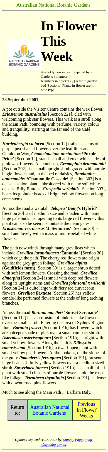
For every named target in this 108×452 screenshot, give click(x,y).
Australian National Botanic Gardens (49, 410)
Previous (86, 404)
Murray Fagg (73, 440)
